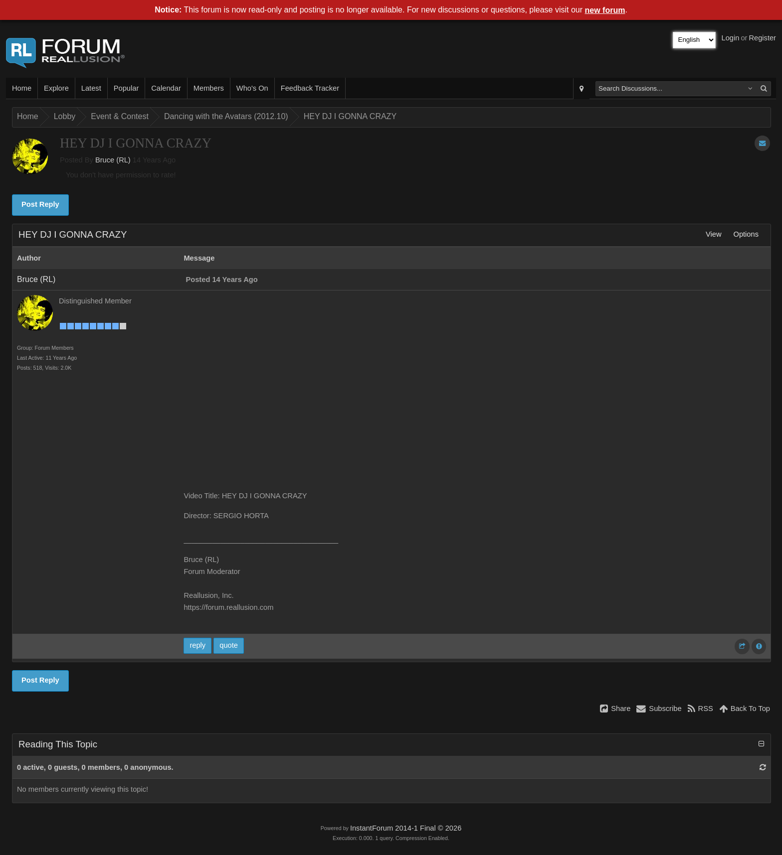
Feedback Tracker (310, 88)
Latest (91, 88)
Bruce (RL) (113, 160)
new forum (605, 10)
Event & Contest (120, 116)
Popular (126, 88)
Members (209, 88)
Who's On (252, 88)
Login (731, 38)
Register (762, 38)
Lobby (65, 116)
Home (21, 88)
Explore (56, 88)
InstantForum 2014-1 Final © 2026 (405, 828)
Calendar (166, 88)
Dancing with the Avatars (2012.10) (226, 116)
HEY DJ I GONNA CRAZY (350, 116)
